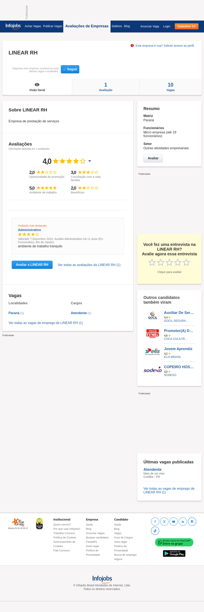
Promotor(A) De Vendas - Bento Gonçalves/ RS (179, 331)
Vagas (170, 87)
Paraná (14, 313)
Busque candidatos (97, 537)
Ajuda (89, 524)
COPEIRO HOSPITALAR (179, 367)
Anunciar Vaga (149, 26)
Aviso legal (92, 546)
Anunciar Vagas (95, 533)
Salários (117, 26)
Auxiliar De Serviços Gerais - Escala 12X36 (179, 313)
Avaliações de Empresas (86, 26)
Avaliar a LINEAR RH (32, 264)
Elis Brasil (172, 357)
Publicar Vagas (52, 26)
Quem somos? (62, 524)
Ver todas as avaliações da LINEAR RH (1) (89, 265)
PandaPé (91, 541)
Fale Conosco (61, 550)
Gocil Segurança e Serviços (176, 320)
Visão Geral (37, 87)
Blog (127, 26)
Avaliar (153, 158)
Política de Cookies (64, 537)
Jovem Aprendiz (178, 349)
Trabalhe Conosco (64, 533)
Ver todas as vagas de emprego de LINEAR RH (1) (46, 323)
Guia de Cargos (123, 537)
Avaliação (106, 87)
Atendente (79, 313)
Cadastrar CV (186, 26)
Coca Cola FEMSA (176, 338)
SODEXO (170, 375)
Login (166, 26)
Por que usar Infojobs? (66, 528)
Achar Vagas (33, 26)
